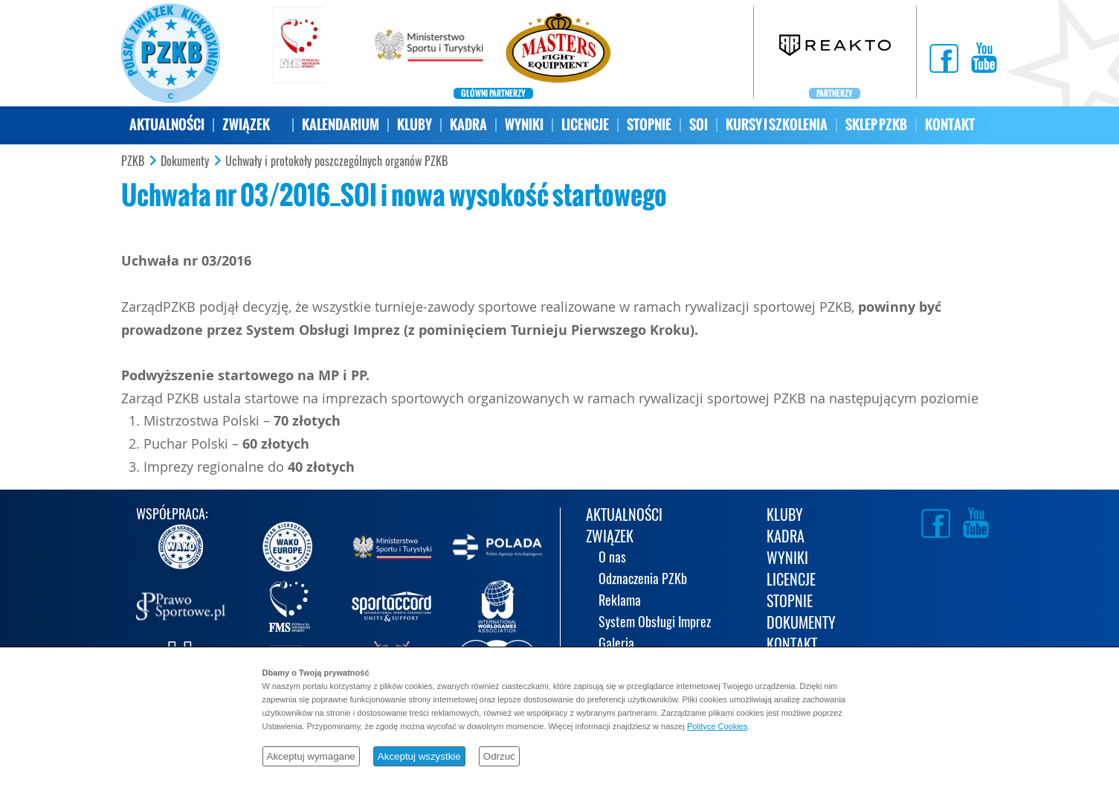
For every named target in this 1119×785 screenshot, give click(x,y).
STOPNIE (649, 125)
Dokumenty (185, 161)
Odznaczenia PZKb (643, 580)
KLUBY (414, 125)
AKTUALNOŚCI (166, 125)
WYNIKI (524, 125)
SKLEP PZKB (876, 125)
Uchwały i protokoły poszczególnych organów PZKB (336, 161)
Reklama (620, 601)
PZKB (132, 161)
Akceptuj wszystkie (419, 756)
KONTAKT (950, 125)
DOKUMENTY (801, 623)
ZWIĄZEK (246, 125)
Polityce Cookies (717, 726)
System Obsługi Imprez (655, 623)
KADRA (468, 125)
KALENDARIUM (340, 125)
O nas (612, 558)
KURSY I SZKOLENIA (777, 125)
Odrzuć (499, 756)
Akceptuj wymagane (311, 756)
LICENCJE (585, 125)
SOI (698, 125)
